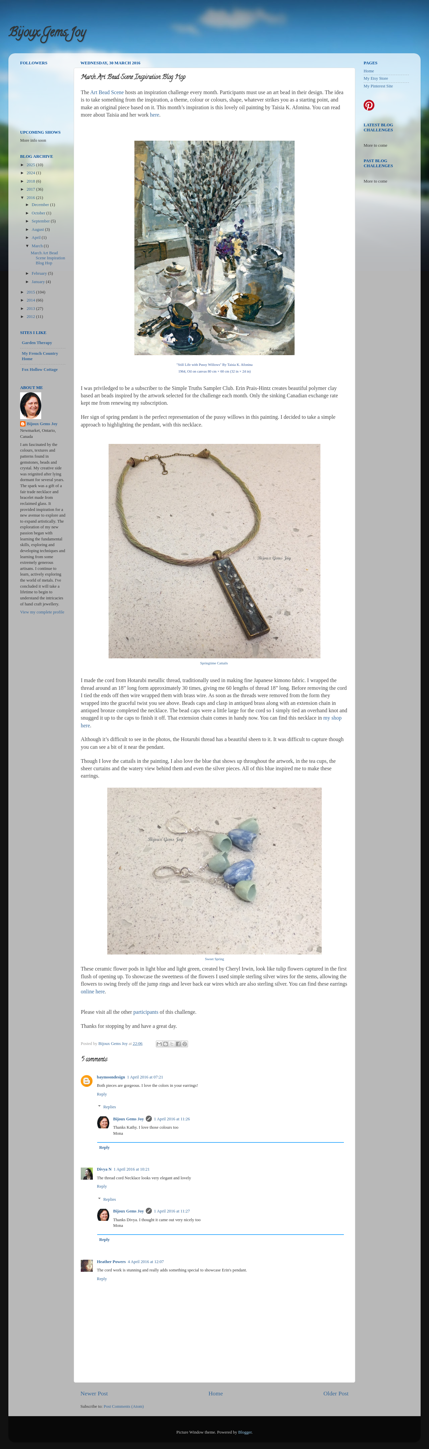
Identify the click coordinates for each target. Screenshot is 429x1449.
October (39, 213)
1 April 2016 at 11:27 (172, 1211)
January (39, 281)
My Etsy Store (376, 78)
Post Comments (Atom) (124, 1406)
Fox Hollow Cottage (40, 369)
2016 (31, 197)
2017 (31, 189)
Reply (102, 1094)
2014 (31, 300)
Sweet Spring (214, 959)
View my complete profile (42, 612)
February (40, 273)
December (41, 204)
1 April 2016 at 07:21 (145, 1077)
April (37, 237)
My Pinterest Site (378, 86)
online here (93, 991)
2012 (31, 316)
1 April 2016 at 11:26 (172, 1119)
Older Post (336, 1393)
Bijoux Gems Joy (46, 33)
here (155, 115)
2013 (31, 308)
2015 (31, 292)
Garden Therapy (37, 342)
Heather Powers (111, 1261)
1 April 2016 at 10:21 (132, 1169)
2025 (31, 164)
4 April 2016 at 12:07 (146, 1261)
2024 (31, 173)
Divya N (104, 1169)
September (41, 221)
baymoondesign (111, 1077)
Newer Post (94, 1393)
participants (146, 1012)
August (38, 229)
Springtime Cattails (214, 663)
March (38, 246)
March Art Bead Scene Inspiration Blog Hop (47, 258)
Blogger (245, 1432)
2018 (31, 181)
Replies (109, 1107)
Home (215, 1393)
